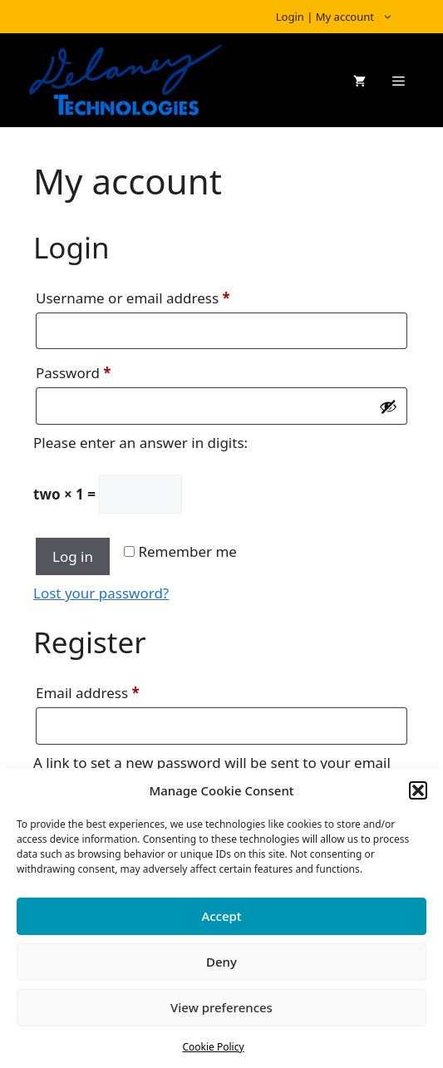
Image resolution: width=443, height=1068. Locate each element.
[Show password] (388, 406)
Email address (117, 690)
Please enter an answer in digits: (140, 442)
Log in (72, 556)
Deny (221, 961)
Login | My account (343, 16)
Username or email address (162, 296)
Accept (221, 916)
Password (103, 370)
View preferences (221, 1007)
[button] (418, 790)
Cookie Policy (213, 1047)
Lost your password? (101, 593)
